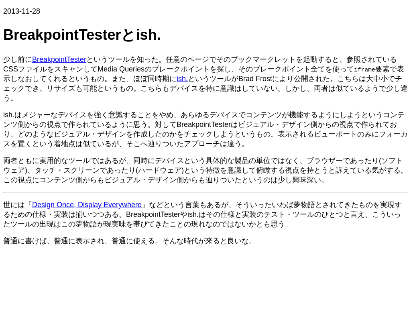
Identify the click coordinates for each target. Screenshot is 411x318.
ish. (182, 79)
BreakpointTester (59, 59)
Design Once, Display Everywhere (87, 205)
